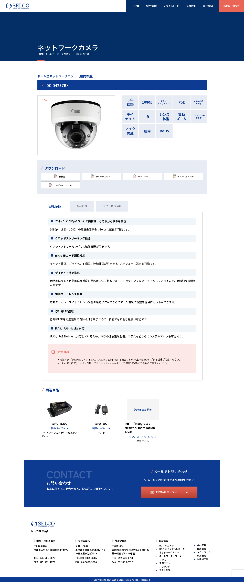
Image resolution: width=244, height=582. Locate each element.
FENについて (141, 176)
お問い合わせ (231, 6)
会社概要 (208, 6)
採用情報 (191, 6)
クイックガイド (100, 176)
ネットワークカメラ (60, 54)
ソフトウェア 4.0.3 (183, 176)
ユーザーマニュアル (60, 185)
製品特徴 (55, 206)
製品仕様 (82, 206)
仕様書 (59, 176)
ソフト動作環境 (112, 206)
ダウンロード (171, 6)
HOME (136, 6)
